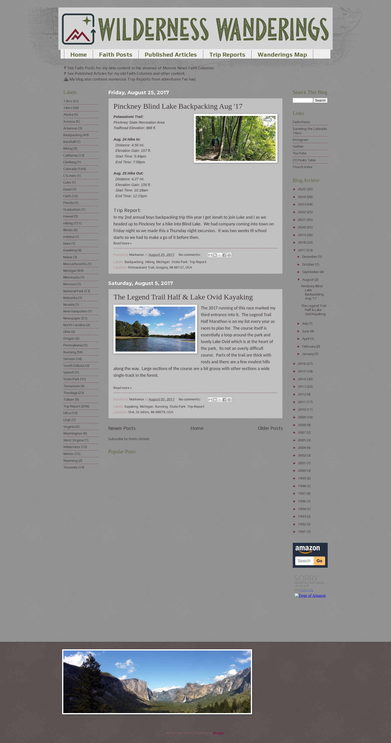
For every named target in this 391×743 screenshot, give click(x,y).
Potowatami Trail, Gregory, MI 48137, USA (160, 267)
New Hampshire (75, 311)
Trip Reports (227, 54)
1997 (302, 493)
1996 (302, 501)
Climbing (69, 162)
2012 (302, 394)
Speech (68, 372)
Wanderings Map (282, 54)
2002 (302, 455)
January (308, 354)
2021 (302, 220)
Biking (68, 148)
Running (161, 406)
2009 (302, 417)
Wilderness (71, 447)
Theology (70, 393)
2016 (302, 364)
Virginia (69, 427)
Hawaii (68, 216)
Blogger (219, 733)
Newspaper (72, 318)
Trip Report (197, 262)
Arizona (69, 121)
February (309, 346)
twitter (298, 146)
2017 (302, 250)
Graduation (72, 209)
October (308, 264)
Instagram (300, 140)
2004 (302, 448)
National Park (73, 291)
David (67, 189)
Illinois (68, 230)
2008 (302, 425)
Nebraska (70, 298)
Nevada (68, 304)
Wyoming (70, 461)
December (310, 257)
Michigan (163, 262)
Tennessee (71, 386)
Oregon (69, 338)
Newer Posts (122, 428)
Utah (67, 420)
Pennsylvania (73, 345)
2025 (302, 189)
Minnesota (71, 277)
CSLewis (69, 176)
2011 (302, 402)
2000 (302, 470)
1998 (302, 486)
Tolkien (68, 399)
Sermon (69, 359)
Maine (67, 257)
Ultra (67, 413)
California (70, 155)
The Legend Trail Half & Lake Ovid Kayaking (183, 297)
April (306, 339)
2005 (302, 440)
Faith (67, 196)
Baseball (69, 142)
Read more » (122, 243)
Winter (68, 454)
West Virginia (73, 440)
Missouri (69, 284)
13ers (67, 101)
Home (78, 54)
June (306, 331)
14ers (67, 108)
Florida (68, 203)
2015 (302, 371)
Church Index (302, 167)
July (305, 323)
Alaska (68, 114)
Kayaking (131, 406)
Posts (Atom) (139, 439)
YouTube (299, 153)
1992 (302, 524)
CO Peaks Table (304, 160)
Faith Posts (115, 54)
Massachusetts (75, 264)
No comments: (190, 255)
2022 (302, 212)
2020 (302, 227)
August (308, 279)
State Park (180, 262)
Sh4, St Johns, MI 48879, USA (150, 412)
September (311, 272)
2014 (302, 379)
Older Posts (270, 428)
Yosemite (70, 467)
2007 (302, 432)
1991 (302, 532)
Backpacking (134, 262)
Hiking (150, 262)
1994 (302, 509)
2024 (302, 197)
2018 (302, 242)
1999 (302, 478)
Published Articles (171, 54)
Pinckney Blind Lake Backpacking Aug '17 (178, 106)
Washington (72, 433)
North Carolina (74, 325)
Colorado (70, 169)
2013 (302, 386)
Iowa (67, 243)
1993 (302, 516)
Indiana (68, 237)
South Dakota (74, 366)
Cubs (67, 182)
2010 (302, 409)
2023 (302, 204)
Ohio (66, 332)
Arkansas (70, 128)
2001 (302, 463)
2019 (302, 235)
